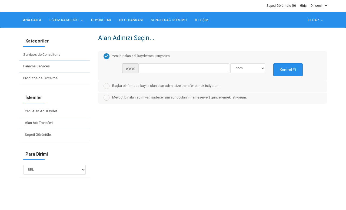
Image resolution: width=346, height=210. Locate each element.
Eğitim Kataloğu (66, 20)
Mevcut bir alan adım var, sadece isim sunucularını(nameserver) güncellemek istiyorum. (175, 98)
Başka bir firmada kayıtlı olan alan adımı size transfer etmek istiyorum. (162, 86)
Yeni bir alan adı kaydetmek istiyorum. (137, 56)
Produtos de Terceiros (40, 78)
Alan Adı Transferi (38, 123)
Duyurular (101, 20)
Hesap (315, 20)
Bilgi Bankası (131, 20)
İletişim (201, 20)
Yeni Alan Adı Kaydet (40, 111)
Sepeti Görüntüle (37, 135)
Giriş (303, 6)
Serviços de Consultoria (41, 54)
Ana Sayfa (32, 20)
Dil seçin (319, 6)
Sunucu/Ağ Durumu (169, 20)
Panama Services (36, 66)
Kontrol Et (288, 70)
